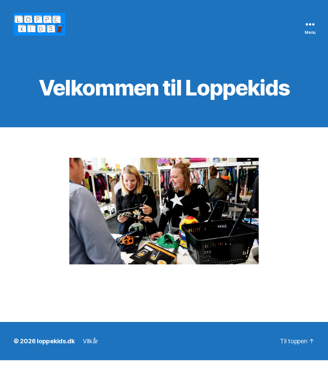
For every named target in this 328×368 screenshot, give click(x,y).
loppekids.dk (56, 348)
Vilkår (90, 348)
